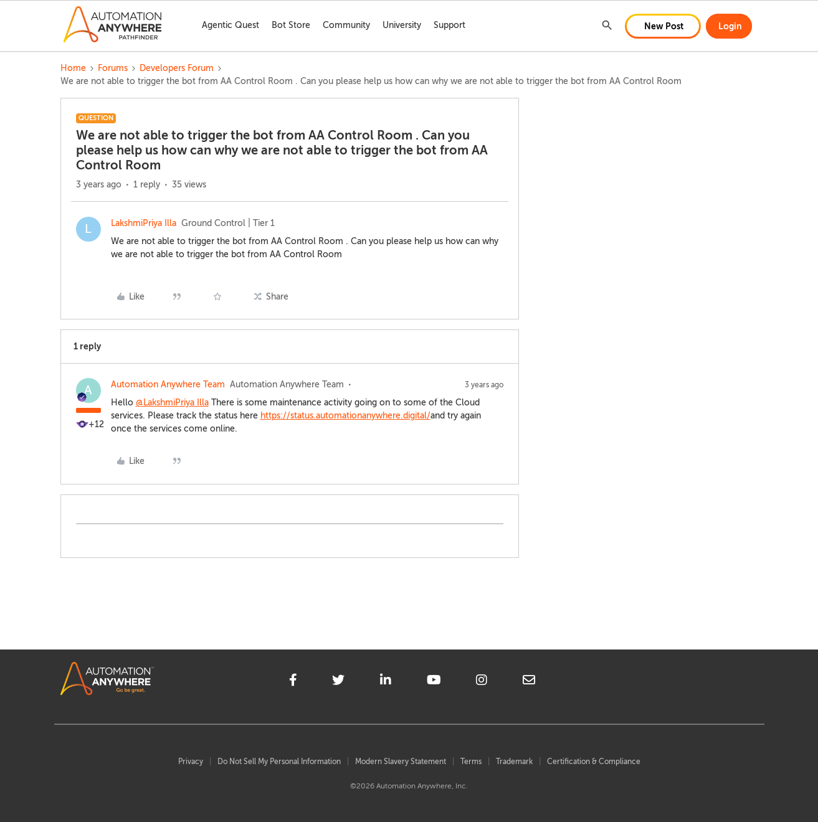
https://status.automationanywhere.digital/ (345, 415)
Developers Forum (177, 68)
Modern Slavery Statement (400, 761)
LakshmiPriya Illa (143, 223)
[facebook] (293, 682)
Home (73, 68)
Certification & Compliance (593, 761)
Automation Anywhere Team (168, 384)
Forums (113, 68)
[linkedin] (385, 682)
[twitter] (338, 682)
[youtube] (434, 682)
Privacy (190, 761)
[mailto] (529, 682)
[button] (663, 26)
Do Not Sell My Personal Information (279, 761)
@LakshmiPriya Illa (172, 402)
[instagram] (481, 682)
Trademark (514, 761)
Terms (471, 761)
